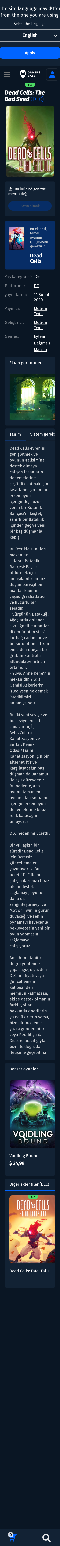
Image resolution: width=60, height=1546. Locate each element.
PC (36, 285)
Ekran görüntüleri (26, 362)
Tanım (15, 434)
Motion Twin (40, 311)
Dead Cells (36, 258)
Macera (40, 349)
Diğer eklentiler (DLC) (29, 1184)
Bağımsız (42, 343)
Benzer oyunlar (23, 1069)
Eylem (39, 336)
